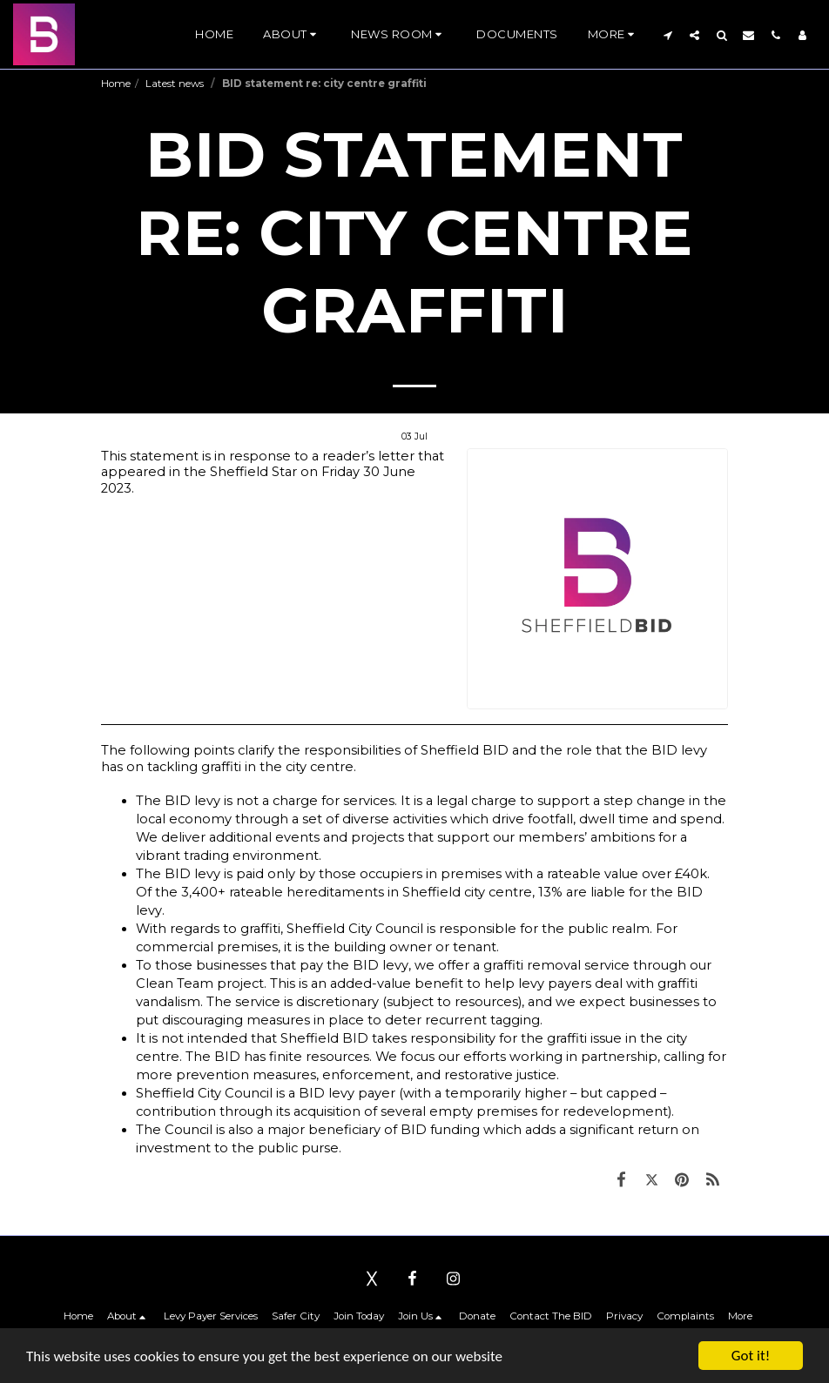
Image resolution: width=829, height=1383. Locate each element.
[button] (292, 35)
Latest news (175, 83)
